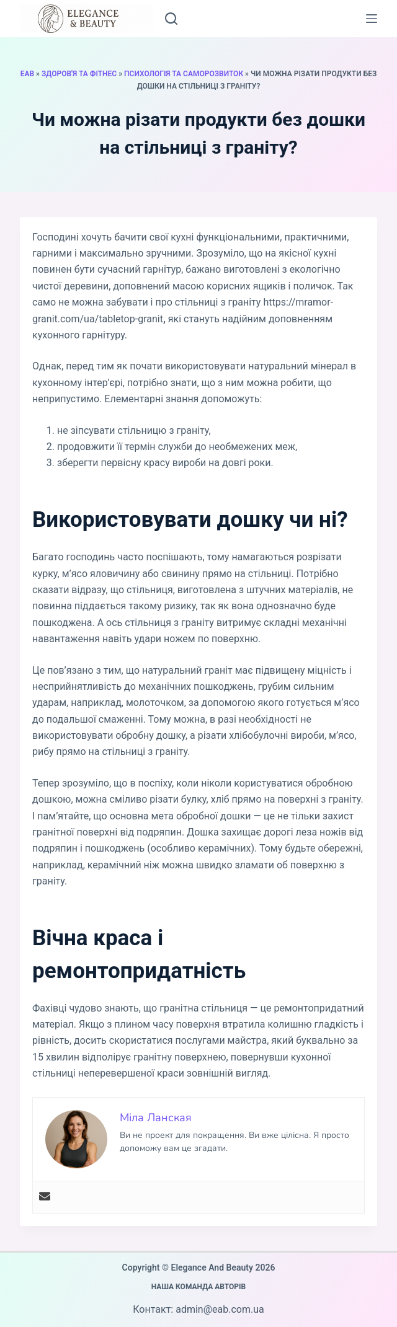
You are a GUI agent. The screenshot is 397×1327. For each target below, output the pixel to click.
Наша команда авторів (198, 1286)
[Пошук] (171, 18)
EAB (27, 73)
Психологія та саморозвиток (183, 73)
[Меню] (371, 18)
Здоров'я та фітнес (79, 73)
